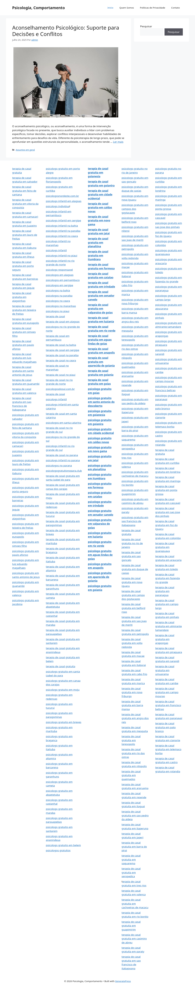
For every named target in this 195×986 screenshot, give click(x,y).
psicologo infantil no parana (63, 460)
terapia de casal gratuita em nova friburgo (132, 692)
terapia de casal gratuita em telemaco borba (168, 749)
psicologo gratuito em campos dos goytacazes (135, 208)
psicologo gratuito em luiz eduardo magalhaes (25, 564)
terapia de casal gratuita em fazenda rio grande (167, 578)
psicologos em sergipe (59, 285)
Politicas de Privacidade (152, 7)
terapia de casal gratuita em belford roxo (133, 608)
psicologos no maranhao (61, 306)
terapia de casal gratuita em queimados (131, 775)
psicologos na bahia (58, 290)
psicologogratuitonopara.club (64, 470)
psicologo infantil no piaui (61, 255)
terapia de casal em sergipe (62, 350)
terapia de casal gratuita (60, 666)
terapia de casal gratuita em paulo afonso (23, 345)
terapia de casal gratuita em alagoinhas (21, 297)
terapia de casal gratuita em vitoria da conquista (25, 203)
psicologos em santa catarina (63, 422)
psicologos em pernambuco (63, 280)
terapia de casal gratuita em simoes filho (24, 332)
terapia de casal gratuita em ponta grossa (166, 490)
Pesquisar (146, 26)
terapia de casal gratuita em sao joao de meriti (134, 621)
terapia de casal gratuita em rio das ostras (133, 753)
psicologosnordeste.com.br (62, 196)
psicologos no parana (59, 465)
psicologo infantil (56, 250)
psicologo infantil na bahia (62, 225)
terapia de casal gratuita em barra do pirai (134, 846)
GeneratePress (123, 981)
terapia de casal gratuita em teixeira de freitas (24, 310)
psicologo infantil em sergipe (63, 220)
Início (110, 7)
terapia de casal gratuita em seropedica (131, 872)
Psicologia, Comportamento (38, 7)
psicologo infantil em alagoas (63, 201)
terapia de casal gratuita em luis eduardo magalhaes (24, 358)
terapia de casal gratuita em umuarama (164, 670)
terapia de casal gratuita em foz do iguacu (166, 525)
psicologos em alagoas (59, 275)
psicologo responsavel (59, 269)
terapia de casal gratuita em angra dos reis (135, 718)
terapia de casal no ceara (61, 360)
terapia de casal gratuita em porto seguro (23, 265)
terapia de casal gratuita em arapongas (164, 639)
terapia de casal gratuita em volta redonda (132, 643)
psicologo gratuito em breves (63, 722)
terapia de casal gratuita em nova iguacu (132, 582)
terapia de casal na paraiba (62, 355)
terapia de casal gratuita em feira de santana (24, 190)
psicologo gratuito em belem (63, 845)
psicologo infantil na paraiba (63, 231)
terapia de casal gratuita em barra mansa (132, 705)
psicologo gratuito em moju (63, 689)
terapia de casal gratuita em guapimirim (131, 925)
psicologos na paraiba (59, 295)
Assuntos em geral (25, 149)
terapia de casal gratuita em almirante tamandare (168, 626)
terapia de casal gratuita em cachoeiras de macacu (135, 903)
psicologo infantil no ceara (62, 236)
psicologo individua (57, 206)
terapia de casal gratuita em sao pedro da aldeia (135, 815)
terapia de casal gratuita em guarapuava (164, 547)
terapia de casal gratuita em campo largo (166, 604)
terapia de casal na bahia (61, 345)
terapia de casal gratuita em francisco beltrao (168, 705)
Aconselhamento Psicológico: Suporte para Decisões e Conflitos (65, 31)
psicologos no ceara (58, 301)
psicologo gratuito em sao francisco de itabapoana (135, 521)
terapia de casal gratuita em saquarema (131, 859)
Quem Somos (126, 7)
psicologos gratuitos (58, 850)
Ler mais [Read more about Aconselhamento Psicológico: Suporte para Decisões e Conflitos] (118, 141)
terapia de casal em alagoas (63, 321)
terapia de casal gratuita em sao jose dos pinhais (167, 512)
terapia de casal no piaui (60, 374)
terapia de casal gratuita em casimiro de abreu (134, 938)
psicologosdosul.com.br (60, 389)
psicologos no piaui (57, 311)
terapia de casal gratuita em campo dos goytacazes (133, 595)
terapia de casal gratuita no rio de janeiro (132, 543)
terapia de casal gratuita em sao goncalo (131, 556)
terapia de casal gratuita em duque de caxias (135, 569)
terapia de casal (55, 316)
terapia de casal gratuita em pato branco (165, 727)
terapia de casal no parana (62, 455)
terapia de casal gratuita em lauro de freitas (24, 234)
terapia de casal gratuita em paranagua (164, 591)
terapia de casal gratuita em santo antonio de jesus (23, 370)
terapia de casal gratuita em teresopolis (131, 740)
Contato (175, 7)
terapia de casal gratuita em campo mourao (166, 692)
